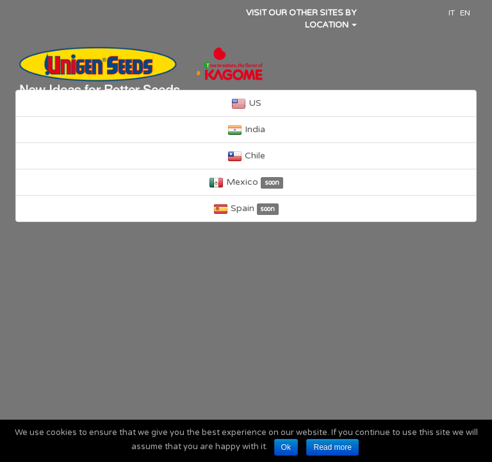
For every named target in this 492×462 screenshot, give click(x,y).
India (246, 129)
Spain (246, 209)
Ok (286, 447)
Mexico (246, 182)
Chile (246, 156)
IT (451, 12)
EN (465, 12)
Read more (332, 447)
